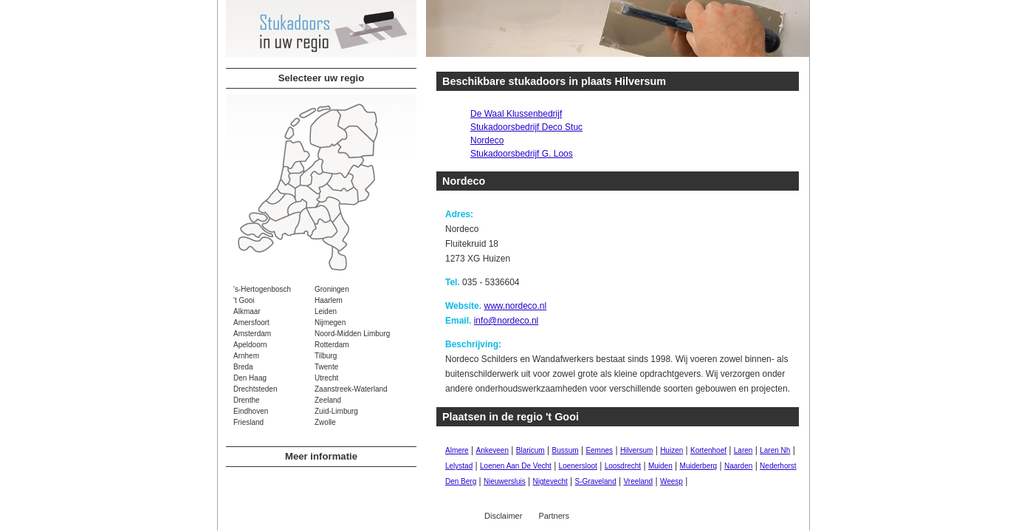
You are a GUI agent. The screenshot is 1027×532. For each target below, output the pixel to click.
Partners (553, 515)
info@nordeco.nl (506, 321)
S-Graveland (595, 481)
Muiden (660, 466)
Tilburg (326, 356)
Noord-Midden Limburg (352, 334)
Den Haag (250, 378)
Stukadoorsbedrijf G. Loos (521, 154)
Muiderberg (699, 466)
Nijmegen (330, 322)
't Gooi (244, 300)
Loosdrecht (623, 466)
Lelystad (459, 466)
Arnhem (246, 356)
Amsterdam (252, 334)
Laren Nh (775, 450)
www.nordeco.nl (515, 306)
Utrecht (326, 378)
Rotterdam (332, 345)
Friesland (248, 422)
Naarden (738, 466)
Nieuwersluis (505, 481)
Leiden (326, 311)
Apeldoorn (250, 345)
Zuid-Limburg (336, 411)
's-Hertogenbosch (262, 289)
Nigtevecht (550, 481)
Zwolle (325, 422)
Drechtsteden (255, 389)
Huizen (671, 450)
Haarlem (329, 300)
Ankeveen (491, 450)
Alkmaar (247, 311)
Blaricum (530, 450)
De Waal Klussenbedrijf (516, 114)
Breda (243, 367)
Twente (326, 367)
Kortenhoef (708, 450)
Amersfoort (251, 322)
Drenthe (246, 400)
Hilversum (636, 450)
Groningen (332, 289)
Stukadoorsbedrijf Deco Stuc (526, 127)
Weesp (671, 481)
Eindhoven (250, 411)
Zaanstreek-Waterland (351, 389)
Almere (457, 450)
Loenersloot (578, 466)
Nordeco (487, 140)
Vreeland (638, 481)
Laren (743, 450)
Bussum (565, 450)
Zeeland (328, 400)
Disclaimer (503, 515)
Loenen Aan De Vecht (516, 466)
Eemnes (599, 450)
